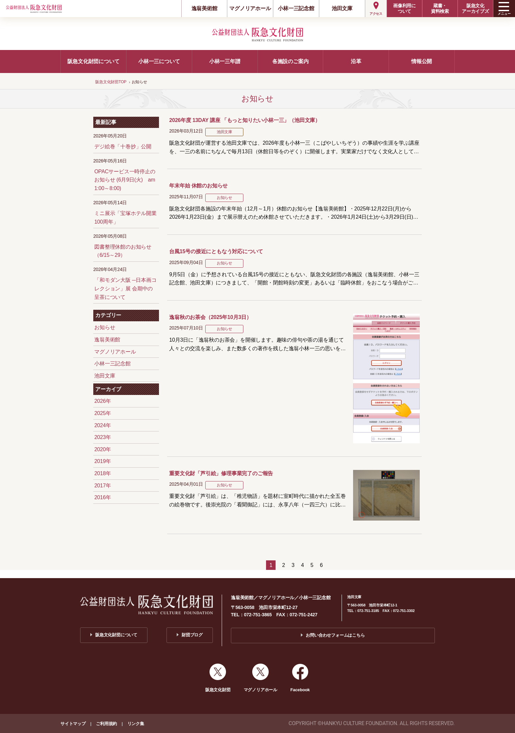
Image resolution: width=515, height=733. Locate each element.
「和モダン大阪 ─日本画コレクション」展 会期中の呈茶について (125, 288)
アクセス (375, 13)
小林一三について (159, 61)
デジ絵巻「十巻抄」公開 (122, 146)
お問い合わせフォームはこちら (335, 635)
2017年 (102, 485)
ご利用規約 (106, 723)
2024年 (102, 425)
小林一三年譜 (224, 61)
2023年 (102, 437)
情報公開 (421, 61)
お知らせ (104, 327)
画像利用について (404, 8)
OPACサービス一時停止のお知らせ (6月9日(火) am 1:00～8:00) (124, 180)
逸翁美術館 (204, 8)
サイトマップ (73, 723)
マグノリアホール (250, 8)
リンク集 (135, 723)
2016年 (102, 497)
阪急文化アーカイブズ (475, 8)
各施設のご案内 (290, 61)
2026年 (102, 401)
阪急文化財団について (93, 61)
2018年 (102, 473)
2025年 (102, 413)
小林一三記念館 (296, 8)
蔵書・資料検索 (440, 8)
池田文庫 (342, 8)
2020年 (102, 449)
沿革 (356, 61)
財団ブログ (192, 634)
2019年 (102, 461)
